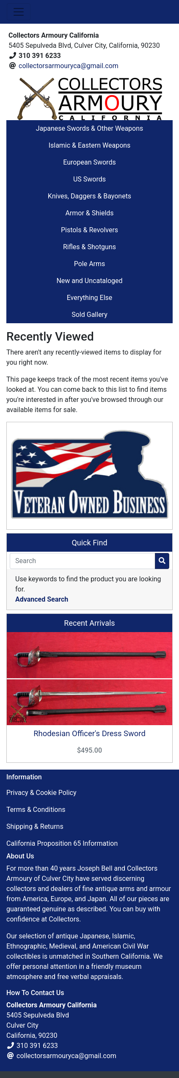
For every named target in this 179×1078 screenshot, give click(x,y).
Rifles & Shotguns (89, 247)
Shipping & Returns (34, 826)
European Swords (89, 162)
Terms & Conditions (36, 810)
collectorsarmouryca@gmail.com (68, 66)
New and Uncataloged (89, 281)
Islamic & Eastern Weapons (90, 145)
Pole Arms (89, 264)
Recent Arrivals (89, 623)
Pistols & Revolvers (89, 230)
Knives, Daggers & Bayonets (89, 196)
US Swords (89, 179)
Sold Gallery (89, 315)
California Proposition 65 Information (62, 843)
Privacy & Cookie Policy (41, 793)
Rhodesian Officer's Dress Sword (89, 733)
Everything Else (90, 298)
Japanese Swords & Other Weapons (89, 128)
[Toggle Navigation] (18, 11)
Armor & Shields (89, 213)
